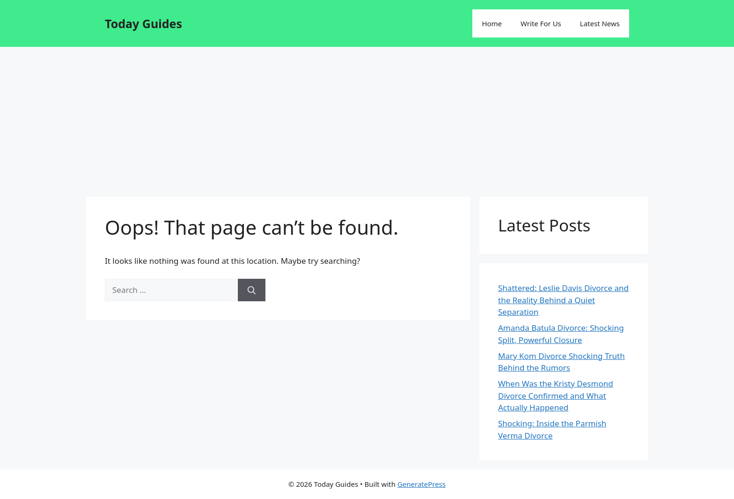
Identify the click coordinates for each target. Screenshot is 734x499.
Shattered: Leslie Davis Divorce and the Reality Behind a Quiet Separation (563, 300)
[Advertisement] (367, 117)
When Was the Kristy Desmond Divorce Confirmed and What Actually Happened (555, 395)
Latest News (600, 23)
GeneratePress (421, 484)
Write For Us (541, 23)
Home (492, 23)
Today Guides (143, 23)
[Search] (251, 290)
